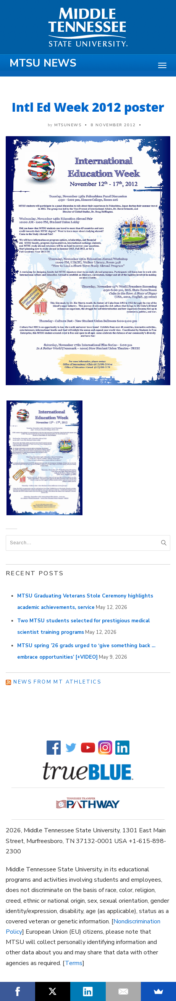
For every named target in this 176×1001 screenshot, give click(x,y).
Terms (73, 963)
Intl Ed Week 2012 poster (88, 107)
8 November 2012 (113, 125)
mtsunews (67, 125)
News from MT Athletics (57, 682)
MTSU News (43, 63)
